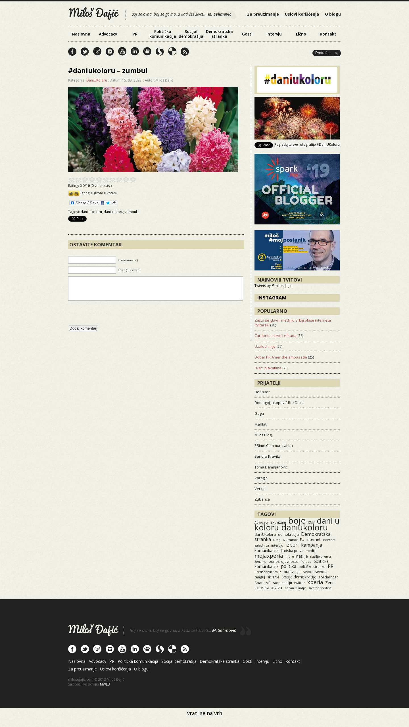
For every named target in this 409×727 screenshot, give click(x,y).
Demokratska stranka (219, 34)
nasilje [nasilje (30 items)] (302, 556)
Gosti (247, 34)
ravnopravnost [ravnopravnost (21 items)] (315, 571)
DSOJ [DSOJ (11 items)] (277, 540)
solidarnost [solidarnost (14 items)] (328, 577)
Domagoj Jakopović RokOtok (278, 402)
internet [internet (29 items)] (313, 539)
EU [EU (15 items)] (302, 539)
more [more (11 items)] (289, 556)
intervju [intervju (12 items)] (277, 545)
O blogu (333, 14)
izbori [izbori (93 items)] (292, 544)
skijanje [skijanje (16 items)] (273, 577)
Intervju (274, 34)
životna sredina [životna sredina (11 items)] (320, 588)
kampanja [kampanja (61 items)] (311, 545)
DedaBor (262, 391)
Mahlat (260, 424)
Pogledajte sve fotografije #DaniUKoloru (307, 144)
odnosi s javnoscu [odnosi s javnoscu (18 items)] (284, 561)
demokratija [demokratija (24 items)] (288, 534)
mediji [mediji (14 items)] (311, 550)
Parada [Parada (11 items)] (306, 561)
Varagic (260, 477)
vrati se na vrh (204, 713)
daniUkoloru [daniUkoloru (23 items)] (265, 534)
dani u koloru (91, 211)
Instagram (272, 297)
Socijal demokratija (191, 34)
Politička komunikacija (162, 34)
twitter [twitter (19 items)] (299, 582)
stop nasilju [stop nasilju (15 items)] (282, 582)
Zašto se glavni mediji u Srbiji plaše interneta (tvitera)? (292, 323)
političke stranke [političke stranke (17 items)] (312, 566)
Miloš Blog (263, 435)
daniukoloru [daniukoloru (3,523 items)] (304, 527)
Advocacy (108, 34)
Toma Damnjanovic (270, 467)
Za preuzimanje (263, 14)
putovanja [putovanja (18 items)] (292, 571)
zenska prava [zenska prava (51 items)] (268, 587)
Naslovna (81, 34)
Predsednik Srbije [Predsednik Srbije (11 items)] (267, 572)
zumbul (131, 211)
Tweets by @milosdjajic (273, 285)
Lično (301, 34)
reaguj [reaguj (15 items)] (259, 577)
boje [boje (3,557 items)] (297, 520)
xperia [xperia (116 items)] (315, 582)
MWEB (105, 684)
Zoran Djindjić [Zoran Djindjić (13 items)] (295, 588)
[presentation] (111, 319)
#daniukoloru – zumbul (108, 70)
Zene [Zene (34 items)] (330, 582)
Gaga (259, 413)
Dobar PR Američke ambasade (280, 357)
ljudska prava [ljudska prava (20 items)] (292, 550)
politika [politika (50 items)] (288, 566)
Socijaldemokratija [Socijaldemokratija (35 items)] (298, 577)
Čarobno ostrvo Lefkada (275, 335)
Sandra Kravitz (267, 456)
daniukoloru (113, 211)
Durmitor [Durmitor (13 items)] (290, 540)
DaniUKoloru (96, 80)
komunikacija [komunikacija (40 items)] (266, 550)
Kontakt (328, 34)
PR (135, 34)
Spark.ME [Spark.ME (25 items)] (262, 582)
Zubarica (262, 499)
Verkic (259, 488)
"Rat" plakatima (267, 367)
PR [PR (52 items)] (330, 566)
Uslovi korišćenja (302, 14)
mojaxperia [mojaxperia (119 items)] (268, 555)
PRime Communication (273, 445)
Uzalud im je (265, 346)
